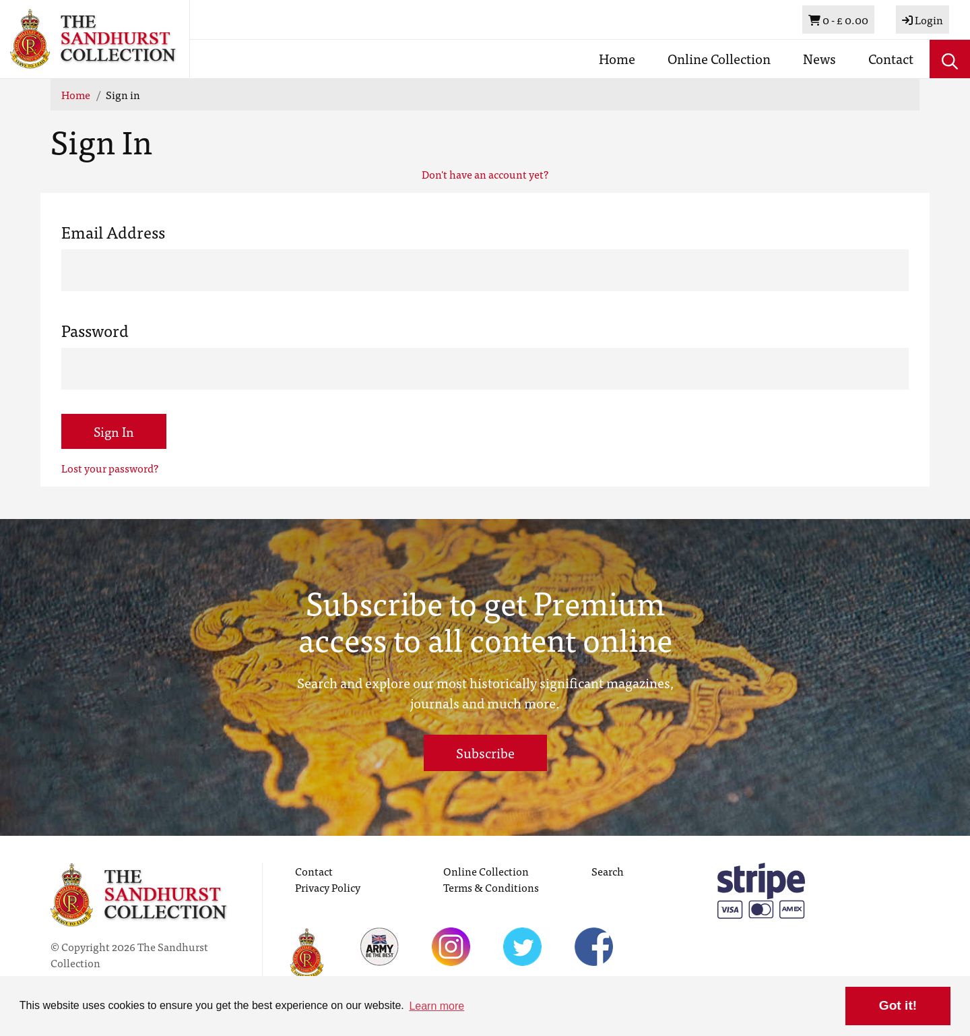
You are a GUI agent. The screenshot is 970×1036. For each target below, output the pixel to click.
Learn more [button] (436, 1006)
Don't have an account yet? (485, 174)
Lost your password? (109, 468)
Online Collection (719, 58)
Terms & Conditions (491, 887)
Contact (890, 58)
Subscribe (485, 752)
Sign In (114, 431)
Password (95, 330)
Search (607, 871)
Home (617, 58)
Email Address (113, 232)
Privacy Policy (327, 887)
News (819, 58)
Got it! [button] (898, 1005)
